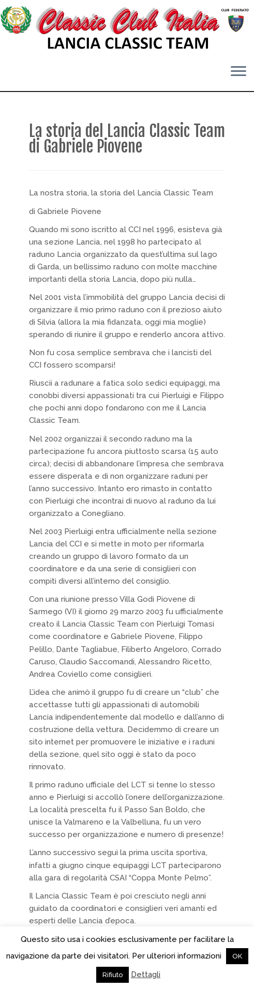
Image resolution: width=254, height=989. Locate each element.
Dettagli (145, 974)
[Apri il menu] (238, 72)
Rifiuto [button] (112, 975)
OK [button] (237, 956)
